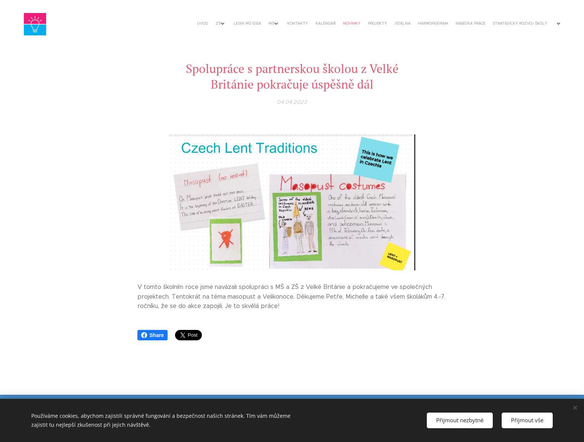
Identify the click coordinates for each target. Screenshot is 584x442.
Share (152, 335)
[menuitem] (386, 24)
